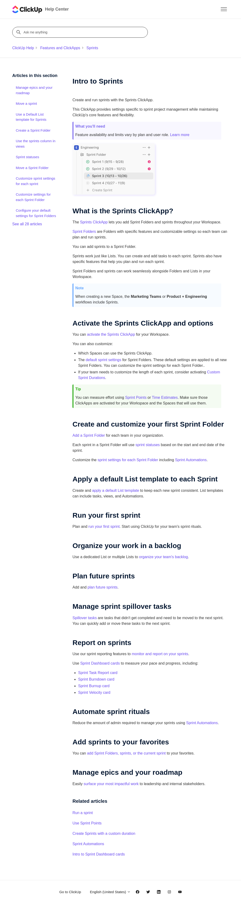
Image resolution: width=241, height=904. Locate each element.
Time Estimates (165, 398)
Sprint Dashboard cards (100, 663)
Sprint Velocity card (94, 692)
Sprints (92, 48)
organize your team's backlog (163, 557)
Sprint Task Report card (97, 673)
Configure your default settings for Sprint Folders (36, 213)
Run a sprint (82, 813)
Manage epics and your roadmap (34, 90)
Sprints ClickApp (94, 222)
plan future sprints (102, 587)
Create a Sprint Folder (33, 130)
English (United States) (110, 892)
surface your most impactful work (111, 784)
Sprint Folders (84, 232)
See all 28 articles (27, 224)
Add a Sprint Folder (88, 435)
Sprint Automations (191, 460)
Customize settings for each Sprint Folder (33, 197)
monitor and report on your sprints (160, 654)
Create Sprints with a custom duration (103, 833)
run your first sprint (104, 527)
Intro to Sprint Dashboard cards (98, 854)
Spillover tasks (84, 618)
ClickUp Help (23, 48)
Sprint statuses (27, 157)
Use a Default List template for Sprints (31, 117)
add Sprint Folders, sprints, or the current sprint (126, 753)
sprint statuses (148, 445)
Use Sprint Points (87, 823)
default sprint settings (103, 360)
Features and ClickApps (60, 48)
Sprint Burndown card (96, 679)
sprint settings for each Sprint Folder (128, 460)
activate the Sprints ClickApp (111, 334)
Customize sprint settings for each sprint (35, 181)
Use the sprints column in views (35, 143)
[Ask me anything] (80, 32)
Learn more (179, 135)
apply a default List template (115, 490)
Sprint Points (136, 398)
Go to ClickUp (70, 892)
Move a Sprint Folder (32, 168)
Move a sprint (26, 103)
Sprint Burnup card (93, 686)
